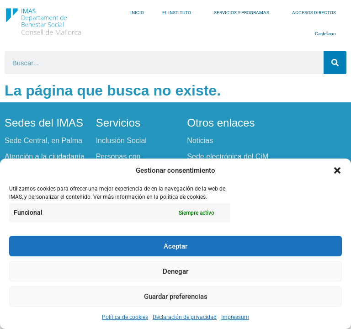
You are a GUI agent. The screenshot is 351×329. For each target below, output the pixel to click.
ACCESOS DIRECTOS (316, 12)
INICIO (137, 12)
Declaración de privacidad (185, 317)
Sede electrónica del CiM (227, 156)
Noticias (200, 140)
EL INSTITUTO (179, 12)
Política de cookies (125, 317)
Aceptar (175, 246)
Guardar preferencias (175, 296)
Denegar (175, 271)
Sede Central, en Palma (43, 140)
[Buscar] (335, 62)
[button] (337, 170)
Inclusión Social (121, 140)
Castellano (327, 33)
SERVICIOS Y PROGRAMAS (244, 12)
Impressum (235, 317)
